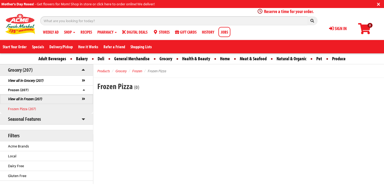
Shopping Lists (141, 46)
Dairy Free (16, 165)
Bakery (82, 58)
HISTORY (208, 32)
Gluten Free (17, 175)
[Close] (378, 3)
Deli (101, 58)
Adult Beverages (52, 58)
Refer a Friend (114, 46)
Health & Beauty (196, 58)
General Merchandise (132, 58)
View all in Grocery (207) (25, 80)
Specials (38, 46)
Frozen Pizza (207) (22, 108)
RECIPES (86, 32)
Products (103, 71)
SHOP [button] (69, 32)
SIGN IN (338, 28)
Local (12, 156)
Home (225, 58)
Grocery (165, 58)
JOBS (224, 32)
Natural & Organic (291, 58)
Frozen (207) (18, 89)
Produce (339, 58)
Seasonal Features (24, 118)
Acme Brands (18, 146)
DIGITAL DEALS (134, 32)
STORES (161, 32)
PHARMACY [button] (107, 32)
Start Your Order (15, 46)
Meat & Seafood (253, 58)
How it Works (88, 46)
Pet (319, 58)
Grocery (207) (20, 69)
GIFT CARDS (186, 32)
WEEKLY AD (51, 32)
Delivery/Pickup (61, 46)
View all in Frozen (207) (25, 99)
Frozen (137, 71)
